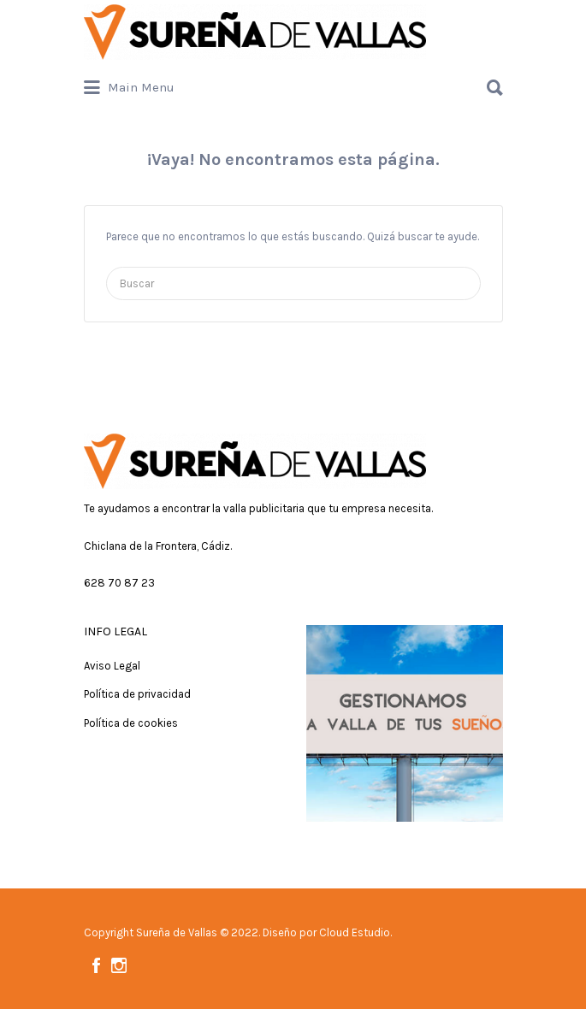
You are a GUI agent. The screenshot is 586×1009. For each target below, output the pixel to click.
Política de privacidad (137, 693)
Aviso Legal (112, 665)
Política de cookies (131, 723)
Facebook (96, 965)
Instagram (119, 965)
